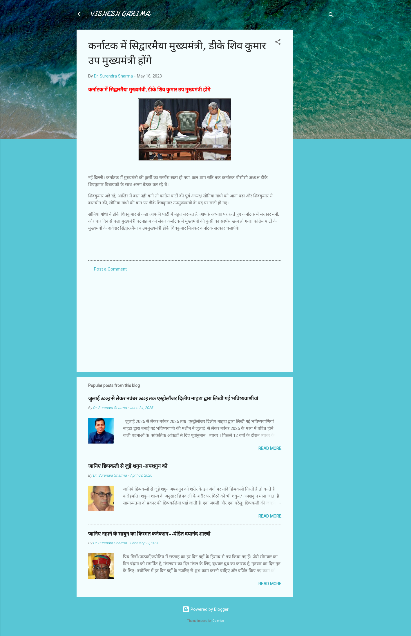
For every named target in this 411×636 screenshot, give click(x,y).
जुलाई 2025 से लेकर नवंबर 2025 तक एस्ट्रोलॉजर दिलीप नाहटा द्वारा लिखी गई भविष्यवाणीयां (173, 398)
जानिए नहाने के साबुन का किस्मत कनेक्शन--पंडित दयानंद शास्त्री (149, 534)
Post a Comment (110, 269)
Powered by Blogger (205, 609)
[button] (277, 42)
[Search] (331, 16)
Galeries (218, 621)
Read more (269, 448)
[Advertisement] (316, 117)
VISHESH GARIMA (120, 14)
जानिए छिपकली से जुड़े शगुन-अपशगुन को (127, 466)
